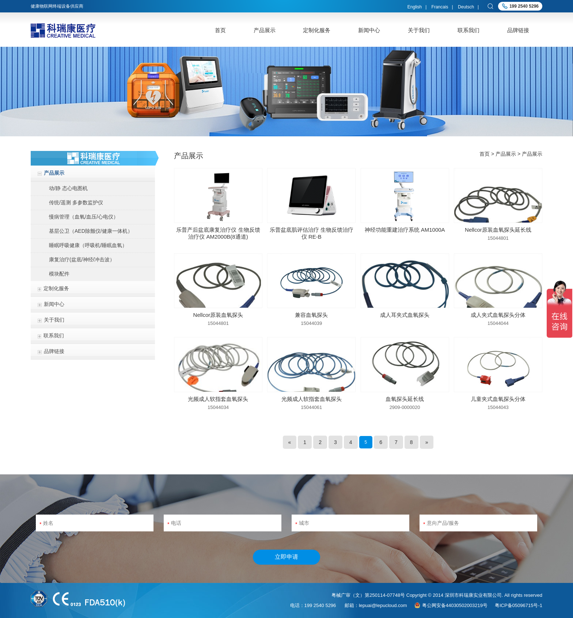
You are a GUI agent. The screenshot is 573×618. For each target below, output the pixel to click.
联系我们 (468, 30)
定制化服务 (316, 30)
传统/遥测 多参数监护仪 (76, 202)
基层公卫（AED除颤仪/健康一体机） (91, 231)
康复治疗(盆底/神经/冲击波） (82, 259)
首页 (220, 30)
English (414, 7)
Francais (440, 7)
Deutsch (466, 7)
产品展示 (265, 30)
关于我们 (419, 30)
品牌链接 (518, 30)
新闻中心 (369, 30)
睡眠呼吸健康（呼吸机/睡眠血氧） (88, 245)
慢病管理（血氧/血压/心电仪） (83, 217)
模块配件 (59, 274)
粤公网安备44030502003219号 (454, 605)
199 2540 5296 (524, 6)
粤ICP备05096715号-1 (518, 605)
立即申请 (286, 557)
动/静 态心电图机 (68, 188)
